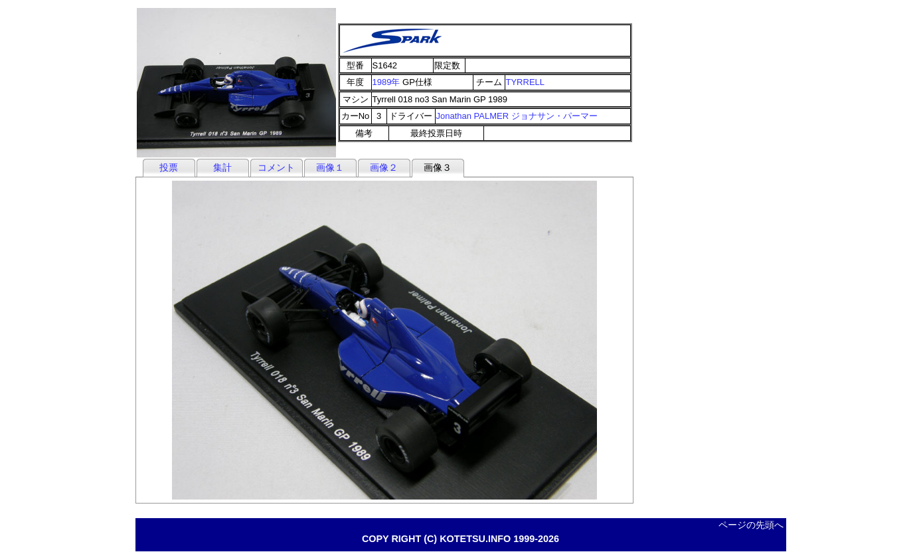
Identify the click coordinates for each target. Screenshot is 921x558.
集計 (222, 167)
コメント (276, 167)
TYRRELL (525, 82)
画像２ (384, 167)
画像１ (330, 167)
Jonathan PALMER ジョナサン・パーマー (517, 116)
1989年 (386, 82)
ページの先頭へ (751, 524)
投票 (168, 167)
